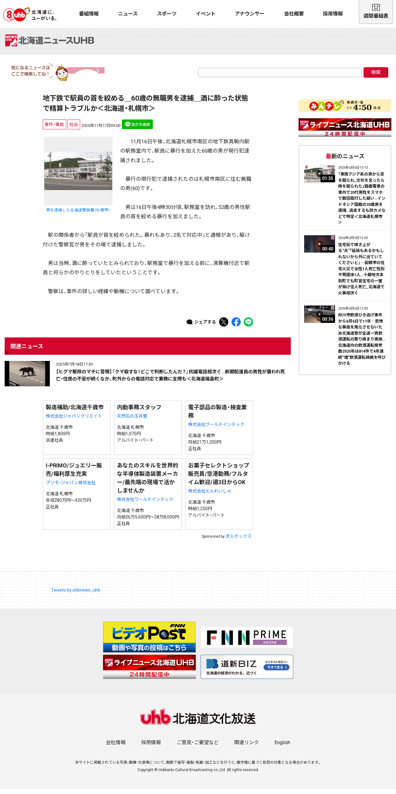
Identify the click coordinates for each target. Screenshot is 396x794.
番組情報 (89, 14)
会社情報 (116, 747)
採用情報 (333, 14)
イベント (206, 14)
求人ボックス (239, 541)
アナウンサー (250, 14)
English (282, 747)
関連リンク (246, 747)
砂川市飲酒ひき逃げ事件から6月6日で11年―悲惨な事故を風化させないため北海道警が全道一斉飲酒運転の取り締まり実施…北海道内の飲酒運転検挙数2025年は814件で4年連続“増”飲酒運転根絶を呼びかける (362, 344)
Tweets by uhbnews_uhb (75, 595)
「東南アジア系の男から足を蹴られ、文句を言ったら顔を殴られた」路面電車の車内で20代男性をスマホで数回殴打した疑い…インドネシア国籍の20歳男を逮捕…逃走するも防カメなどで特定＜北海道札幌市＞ (361, 203)
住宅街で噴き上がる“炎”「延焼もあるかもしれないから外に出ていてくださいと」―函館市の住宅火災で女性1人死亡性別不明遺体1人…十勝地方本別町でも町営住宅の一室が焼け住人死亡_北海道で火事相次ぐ (361, 274)
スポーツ (167, 14)
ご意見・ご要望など (198, 747)
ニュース (128, 14)
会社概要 (294, 14)
